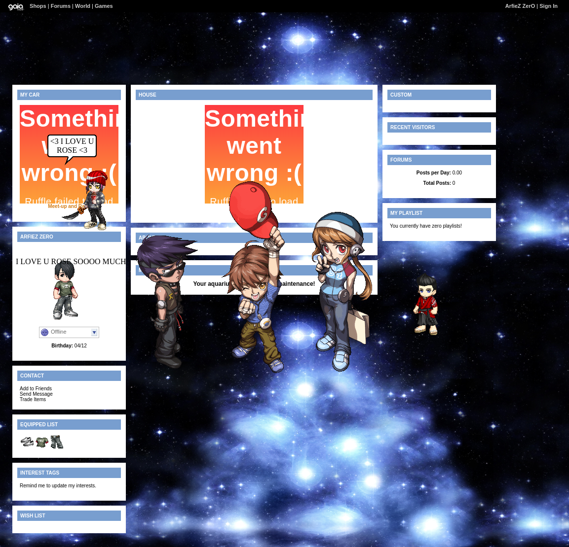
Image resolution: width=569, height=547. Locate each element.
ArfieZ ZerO (520, 6)
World (82, 6)
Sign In (548, 6)
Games (104, 6)
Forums (61, 6)
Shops (38, 6)
